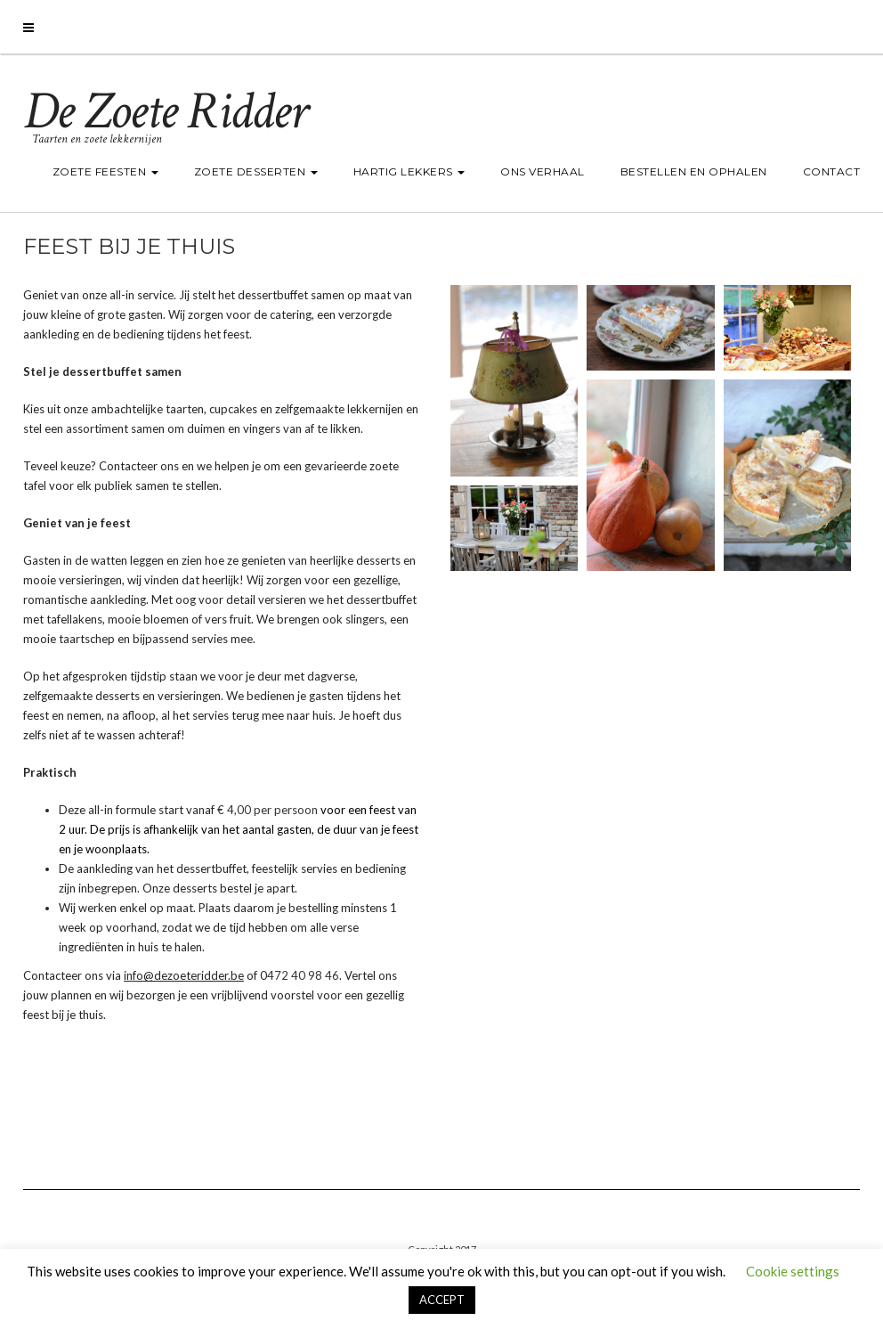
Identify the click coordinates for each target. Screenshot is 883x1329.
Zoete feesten (105, 171)
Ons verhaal (542, 171)
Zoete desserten (256, 171)
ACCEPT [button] (442, 1299)
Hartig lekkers (409, 171)
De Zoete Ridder (164, 111)
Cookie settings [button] (792, 1271)
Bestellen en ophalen (693, 171)
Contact (832, 171)
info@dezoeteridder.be (184, 975)
